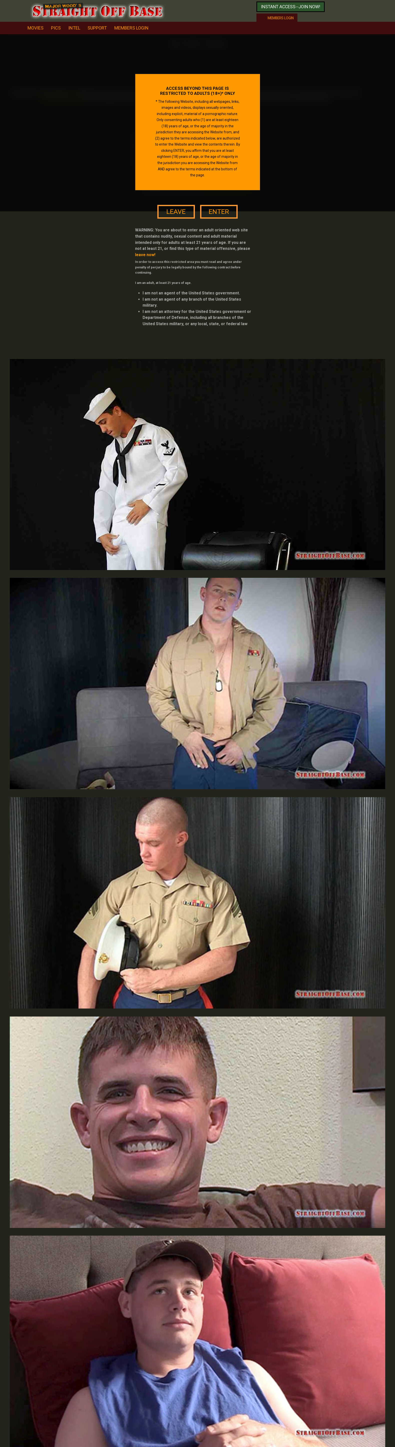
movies (36, 28)
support (97, 28)
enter (219, 211)
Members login (281, 18)
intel (74, 28)
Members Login (131, 28)
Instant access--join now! (290, 6)
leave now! (145, 254)
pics (56, 28)
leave (176, 211)
